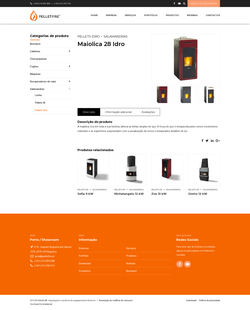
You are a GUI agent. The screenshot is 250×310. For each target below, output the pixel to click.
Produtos (172, 15)
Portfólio (151, 15)
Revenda (192, 15)
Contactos (213, 15)
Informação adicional (118, 112)
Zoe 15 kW (158, 193)
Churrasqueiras (38, 58)
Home (94, 15)
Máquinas (35, 74)
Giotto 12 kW (197, 193)
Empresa (111, 15)
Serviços (130, 15)
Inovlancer (47, 304)
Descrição (89, 112)
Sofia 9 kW (85, 193)
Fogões (34, 66)
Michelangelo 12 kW (129, 193)
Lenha (38, 95)
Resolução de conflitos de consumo (115, 300)
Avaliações (148, 112)
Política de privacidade (209, 300)
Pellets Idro (89, 36)
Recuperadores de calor (43, 81)
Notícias (130, 263)
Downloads (85, 263)
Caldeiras (35, 51)
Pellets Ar (83, 190)
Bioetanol (35, 43)
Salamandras (116, 36)
